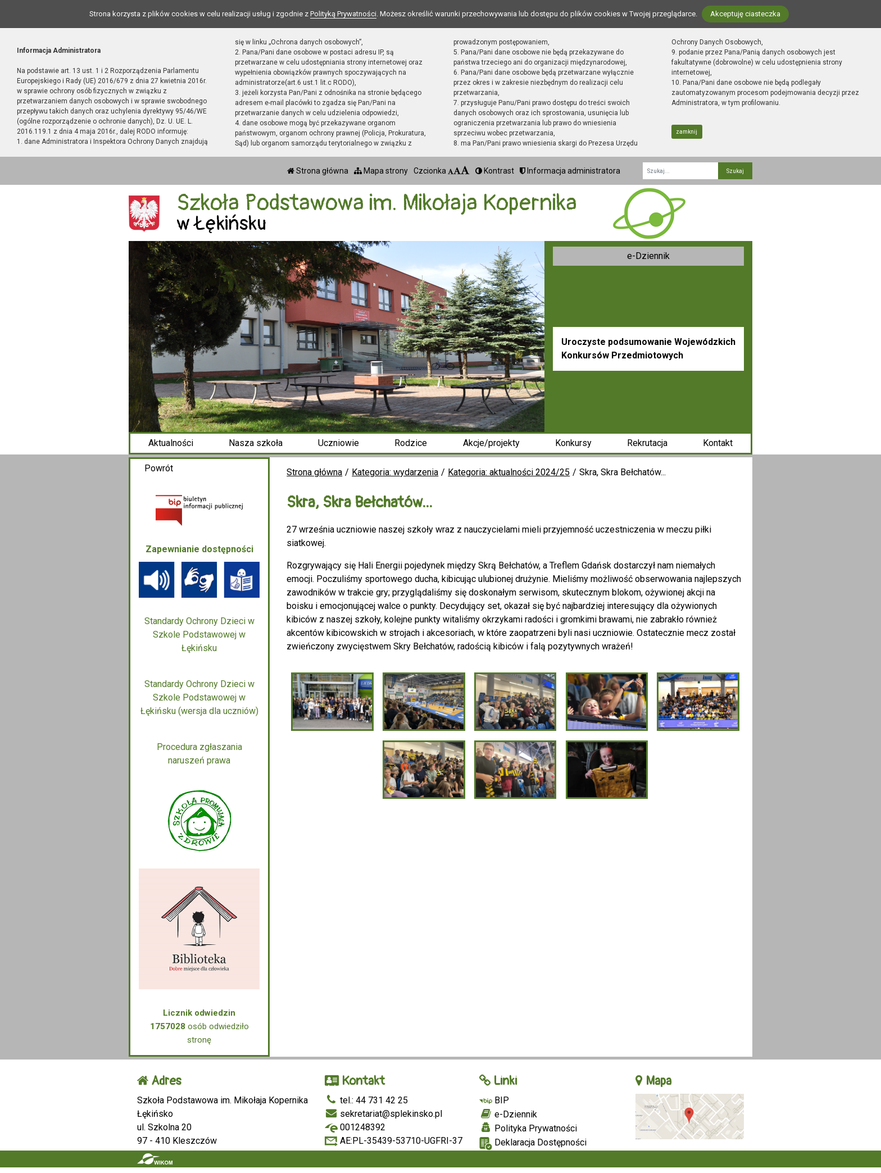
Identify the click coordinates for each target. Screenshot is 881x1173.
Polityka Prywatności (528, 1128)
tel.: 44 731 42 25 (366, 1100)
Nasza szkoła (256, 443)
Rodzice (410, 443)
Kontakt (718, 443)
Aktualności (170, 443)
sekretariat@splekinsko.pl (383, 1113)
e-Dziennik (648, 256)
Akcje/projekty (491, 443)
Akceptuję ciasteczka (745, 14)
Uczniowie (338, 443)
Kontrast (494, 170)
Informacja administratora (570, 170)
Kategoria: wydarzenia (395, 472)
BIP (494, 1100)
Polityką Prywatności (343, 14)
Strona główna (317, 170)
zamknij (686, 132)
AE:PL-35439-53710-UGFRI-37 (393, 1140)
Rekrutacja (647, 443)
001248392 (355, 1127)
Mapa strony (381, 170)
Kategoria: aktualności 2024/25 (509, 472)
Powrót (158, 468)
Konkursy (573, 443)
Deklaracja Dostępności (533, 1143)
